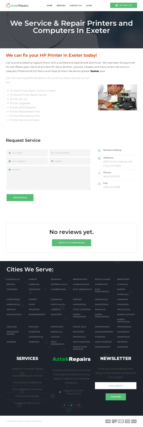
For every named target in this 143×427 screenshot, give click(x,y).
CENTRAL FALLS (59, 284)
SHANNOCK (123, 332)
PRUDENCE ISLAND (13, 333)
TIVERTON (100, 337)
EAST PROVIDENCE (102, 290)
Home (49, 5)
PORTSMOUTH (102, 327)
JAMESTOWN (101, 304)
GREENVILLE (101, 299)
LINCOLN (55, 309)
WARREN (11, 342)
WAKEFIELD (123, 337)
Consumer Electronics (27, 403)
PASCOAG (34, 327)
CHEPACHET (101, 284)
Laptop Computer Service (27, 375)
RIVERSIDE (34, 332)
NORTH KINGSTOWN (79, 315)
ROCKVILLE (56, 332)
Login (89, 5)
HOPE (32, 304)
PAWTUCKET (57, 327)
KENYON (11, 309)
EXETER (121, 289)
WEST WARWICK (103, 342)
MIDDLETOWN (14, 314)
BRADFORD (123, 279)
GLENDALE (56, 299)
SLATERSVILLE (36, 337)
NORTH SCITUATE (126, 314)
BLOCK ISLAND (102, 279)
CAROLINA (34, 284)
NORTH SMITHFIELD (123, 320)
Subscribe (116, 397)
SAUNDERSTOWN (104, 332)
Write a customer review (71, 243)
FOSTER (33, 299)
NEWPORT (56, 314)
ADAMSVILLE (13, 279)
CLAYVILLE (122, 284)
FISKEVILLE (123, 294)
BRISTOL (11, 284)
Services (61, 5)
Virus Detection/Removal (27, 382)
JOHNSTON (123, 304)
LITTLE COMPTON (81, 309)
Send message (20, 198)
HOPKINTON (79, 304)
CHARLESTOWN (81, 284)
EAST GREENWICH (82, 289)
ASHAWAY (56, 279)
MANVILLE (100, 309)
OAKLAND (12, 327)
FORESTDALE (13, 299)
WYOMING (122, 347)
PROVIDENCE (124, 327)
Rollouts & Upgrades (27, 396)
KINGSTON (34, 309)
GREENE (77, 299)
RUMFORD (78, 332)
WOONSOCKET (102, 347)
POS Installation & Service (27, 389)
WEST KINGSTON (81, 342)
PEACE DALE (79, 327)
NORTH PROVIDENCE (102, 315)
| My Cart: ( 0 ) (125, 5)
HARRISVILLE (13, 304)
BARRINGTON (80, 279)
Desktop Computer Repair (27, 368)
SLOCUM (55, 337)
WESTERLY (122, 342)
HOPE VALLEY (58, 304)
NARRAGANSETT (37, 314)
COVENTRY (12, 289)
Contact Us (76, 5)
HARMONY (122, 299)
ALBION (33, 279)
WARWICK (34, 342)
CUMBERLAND (58, 289)
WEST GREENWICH (57, 343)
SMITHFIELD (79, 337)
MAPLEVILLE (123, 309)
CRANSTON (34, 289)
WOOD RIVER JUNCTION (80, 348)
